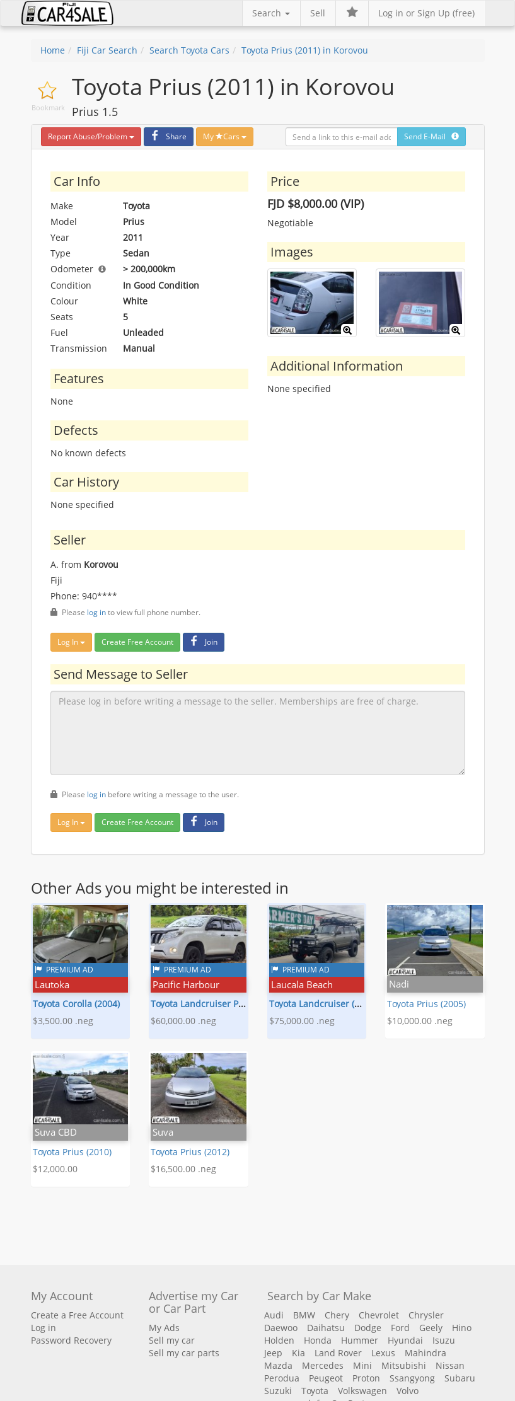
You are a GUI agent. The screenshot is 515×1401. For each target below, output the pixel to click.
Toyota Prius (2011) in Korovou (304, 50)
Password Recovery (71, 1340)
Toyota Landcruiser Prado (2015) (218, 1004)
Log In (71, 642)
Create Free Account (137, 642)
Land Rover (338, 1353)
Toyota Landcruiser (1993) (323, 1004)
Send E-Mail (431, 136)
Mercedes (323, 1365)
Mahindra (425, 1353)
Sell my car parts (184, 1353)
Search (271, 13)
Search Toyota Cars (189, 50)
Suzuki (278, 1391)
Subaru (459, 1378)
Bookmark (48, 107)
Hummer (359, 1340)
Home (52, 50)
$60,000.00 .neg (183, 1021)
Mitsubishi (403, 1365)
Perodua (281, 1378)
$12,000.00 (55, 1169)
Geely (431, 1328)
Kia (298, 1353)
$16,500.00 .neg (183, 1169)
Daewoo (281, 1328)
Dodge (367, 1328)
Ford (400, 1328)
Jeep (273, 1353)
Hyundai (405, 1340)
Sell (317, 13)
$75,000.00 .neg (302, 1021)
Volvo (407, 1391)
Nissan (450, 1365)
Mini (362, 1365)
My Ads (164, 1328)
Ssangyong (412, 1378)
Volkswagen (362, 1391)
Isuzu (443, 1340)
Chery (337, 1315)
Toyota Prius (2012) (190, 1152)
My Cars (224, 136)
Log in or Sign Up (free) (426, 13)
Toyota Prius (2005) (426, 1004)
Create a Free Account (77, 1315)
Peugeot (326, 1378)
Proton (366, 1378)
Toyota (314, 1391)
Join (202, 641)
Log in (43, 1328)
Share (167, 136)
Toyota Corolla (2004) (76, 1004)
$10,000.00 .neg (420, 1021)
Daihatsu (326, 1328)
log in (96, 612)
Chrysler (426, 1315)
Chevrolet (379, 1315)
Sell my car (172, 1340)
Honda (318, 1340)
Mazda (278, 1365)
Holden (279, 1340)
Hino (462, 1328)
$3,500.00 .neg (63, 1021)
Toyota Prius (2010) (72, 1152)
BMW (304, 1315)
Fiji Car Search (107, 50)
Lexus (383, 1353)
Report (91, 136)
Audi (274, 1315)
